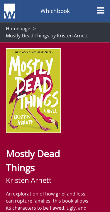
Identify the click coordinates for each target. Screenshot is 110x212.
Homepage (18, 28)
